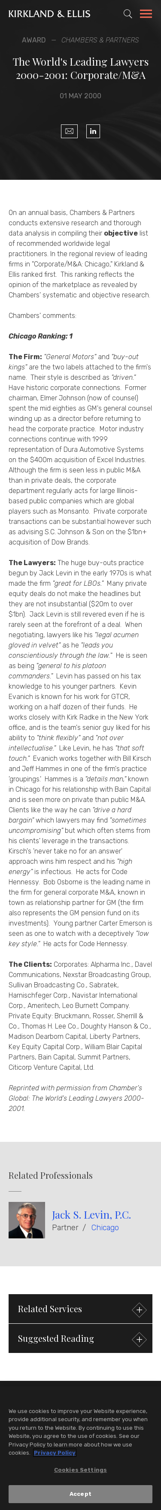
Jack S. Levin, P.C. (91, 1214)
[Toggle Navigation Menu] (146, 15)
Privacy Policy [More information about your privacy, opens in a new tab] (55, 1453)
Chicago (105, 1227)
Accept (80, 1494)
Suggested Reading (81, 1339)
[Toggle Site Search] (128, 14)
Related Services (81, 1310)
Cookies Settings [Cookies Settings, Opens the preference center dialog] (80, 1470)
